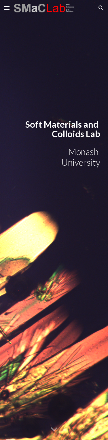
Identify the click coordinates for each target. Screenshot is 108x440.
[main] (54, 129)
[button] (7, 8)
